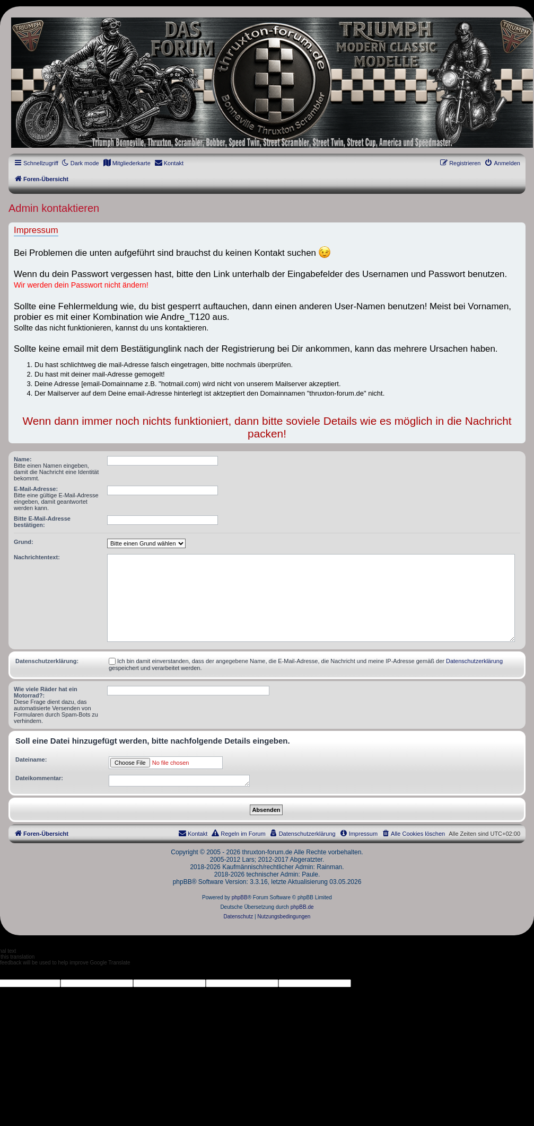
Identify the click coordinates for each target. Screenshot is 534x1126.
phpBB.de (302, 907)
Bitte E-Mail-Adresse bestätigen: (42, 521)
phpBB (240, 897)
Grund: (23, 542)
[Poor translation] (26, 972)
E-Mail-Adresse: (36, 489)
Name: (23, 459)
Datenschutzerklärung (474, 661)
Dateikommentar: (39, 778)
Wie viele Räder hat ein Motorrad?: (45, 692)
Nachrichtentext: (37, 557)
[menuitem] (127, 163)
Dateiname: (31, 759)
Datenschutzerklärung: (46, 661)
